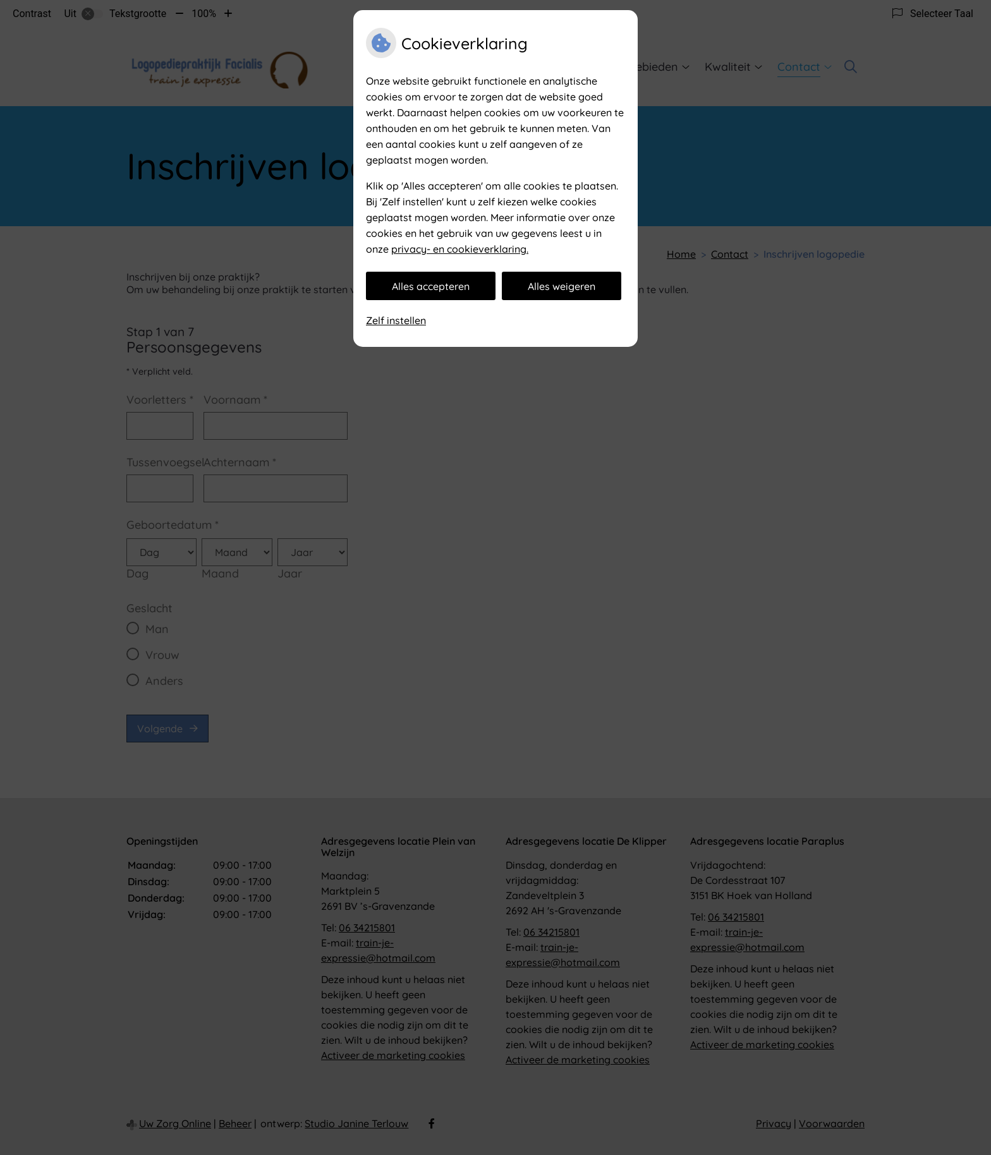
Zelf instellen (396, 320)
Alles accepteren (431, 286)
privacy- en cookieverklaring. (459, 249)
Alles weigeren (561, 286)
